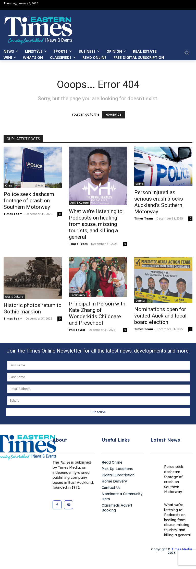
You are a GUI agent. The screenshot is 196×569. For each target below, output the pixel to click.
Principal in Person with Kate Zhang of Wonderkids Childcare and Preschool (97, 313)
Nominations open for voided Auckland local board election (160, 315)
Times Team (13, 214)
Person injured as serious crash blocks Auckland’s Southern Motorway (158, 202)
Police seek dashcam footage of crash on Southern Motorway (29, 200)
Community (77, 295)
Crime (8, 185)
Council (140, 300)
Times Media (182, 549)
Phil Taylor (77, 330)
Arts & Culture (79, 202)
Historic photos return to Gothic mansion (33, 308)
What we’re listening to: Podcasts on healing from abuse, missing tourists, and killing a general (96, 224)
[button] (186, 54)
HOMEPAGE (113, 114)
